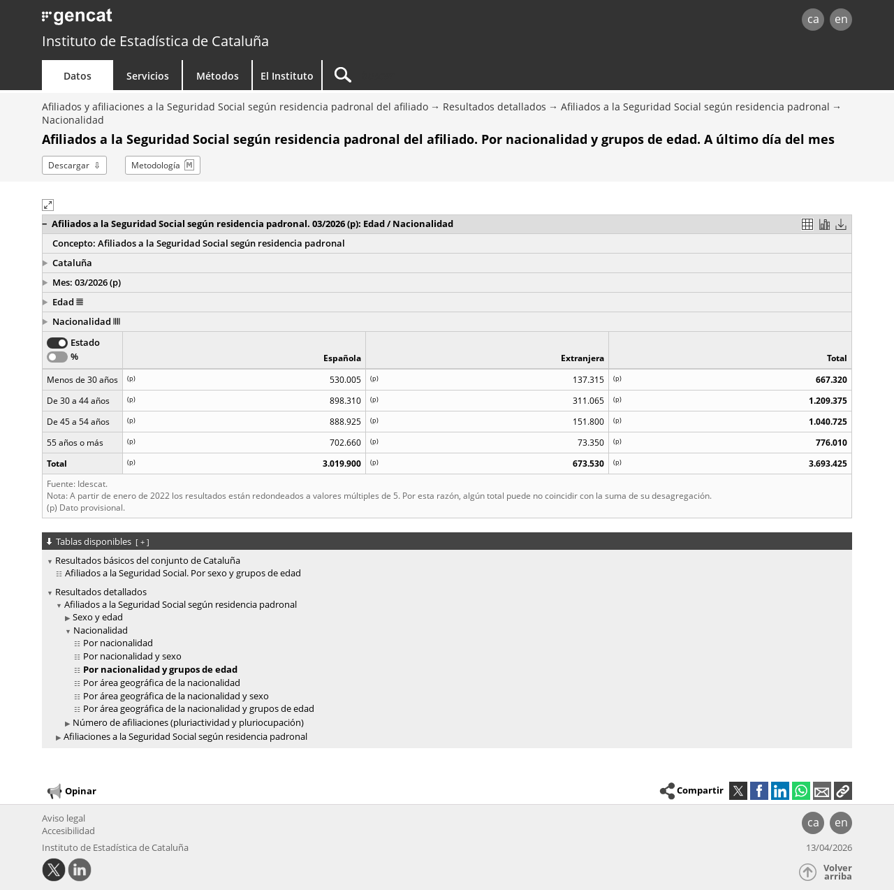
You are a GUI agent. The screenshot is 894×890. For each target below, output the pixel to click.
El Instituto (287, 75)
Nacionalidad (73, 119)
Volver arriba (837, 872)
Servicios (147, 75)
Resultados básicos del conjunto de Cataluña (147, 560)
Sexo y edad (98, 617)
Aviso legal (63, 818)
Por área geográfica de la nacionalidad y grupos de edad (198, 708)
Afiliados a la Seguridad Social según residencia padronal (695, 106)
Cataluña (72, 262)
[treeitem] (444, 567)
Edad (67, 302)
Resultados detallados (494, 106)
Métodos (217, 75)
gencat (204, 20)
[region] (447, 402)
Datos (77, 75)
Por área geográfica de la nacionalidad (161, 682)
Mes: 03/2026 (82, 282)
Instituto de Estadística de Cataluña (155, 40)
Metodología (155, 165)
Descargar (68, 165)
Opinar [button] (70, 791)
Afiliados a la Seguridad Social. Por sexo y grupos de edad (183, 573)
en (841, 19)
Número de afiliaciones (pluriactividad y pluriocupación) (188, 722)
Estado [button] (85, 342)
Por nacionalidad (118, 642)
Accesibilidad (68, 830)
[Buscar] (441, 75)
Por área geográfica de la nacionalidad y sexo (176, 696)
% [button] (74, 356)
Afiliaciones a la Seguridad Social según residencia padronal (185, 736)
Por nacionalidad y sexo (132, 656)
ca (813, 19)
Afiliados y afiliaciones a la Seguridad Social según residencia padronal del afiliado (235, 106)
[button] (422, 223)
